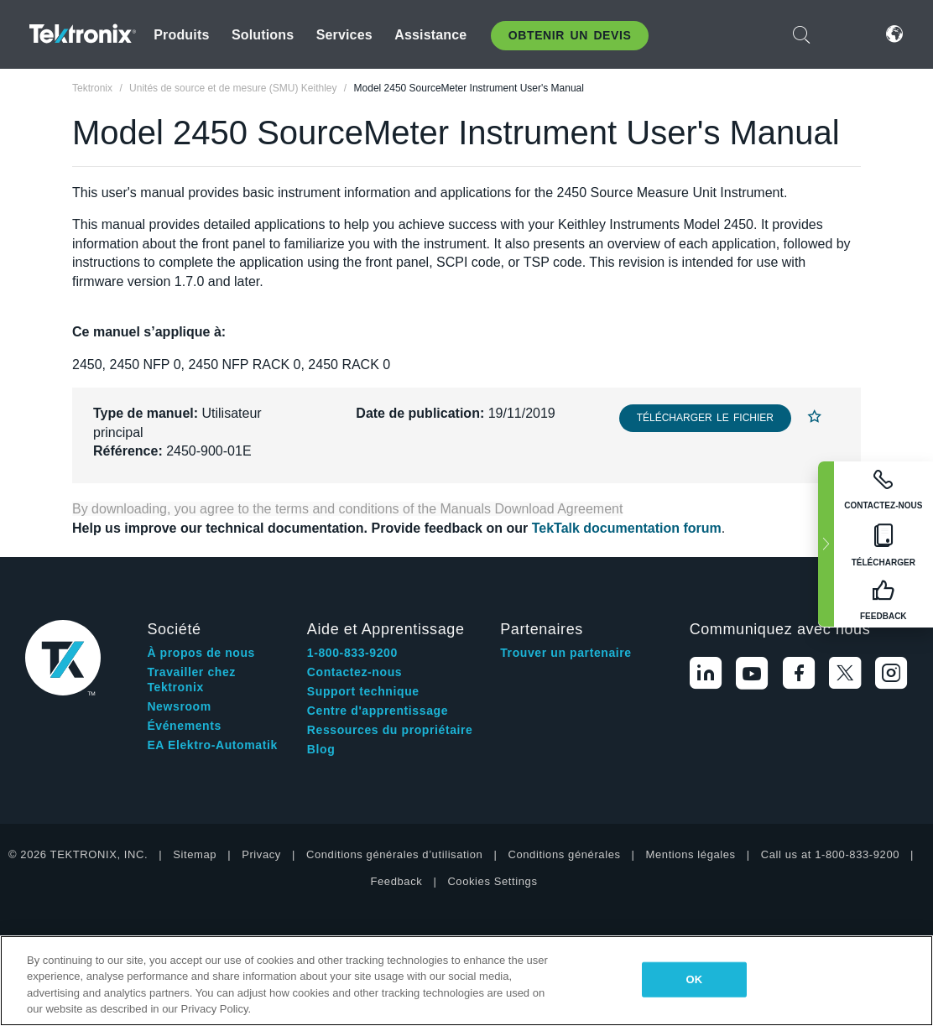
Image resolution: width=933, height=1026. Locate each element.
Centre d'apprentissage (377, 710)
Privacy (261, 854)
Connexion (844, 34)
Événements (184, 725)
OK (694, 979)
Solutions (263, 35)
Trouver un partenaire (566, 652)
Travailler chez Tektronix (191, 679)
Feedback (396, 881)
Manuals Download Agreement (531, 509)
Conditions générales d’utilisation (394, 854)
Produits (181, 35)
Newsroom (179, 706)
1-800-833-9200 (352, 652)
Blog (321, 749)
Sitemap (194, 854)
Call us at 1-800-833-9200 (830, 854)
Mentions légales (691, 854)
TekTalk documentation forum (627, 528)
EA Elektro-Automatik (212, 745)
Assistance (430, 35)
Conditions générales (564, 854)
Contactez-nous (354, 672)
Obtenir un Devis (570, 35)
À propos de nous (201, 652)
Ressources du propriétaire (390, 730)
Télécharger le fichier (705, 418)
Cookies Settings (492, 881)
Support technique (363, 691)
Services (344, 35)
